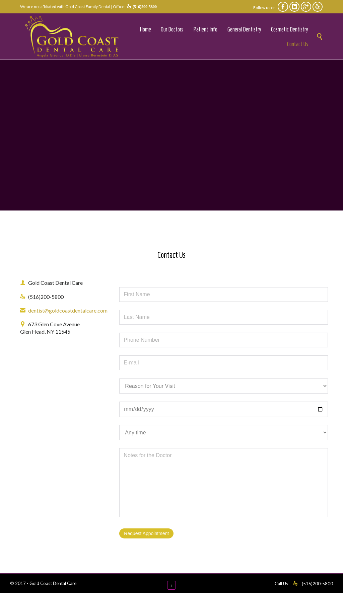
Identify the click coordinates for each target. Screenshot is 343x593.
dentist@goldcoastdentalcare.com (64, 310)
